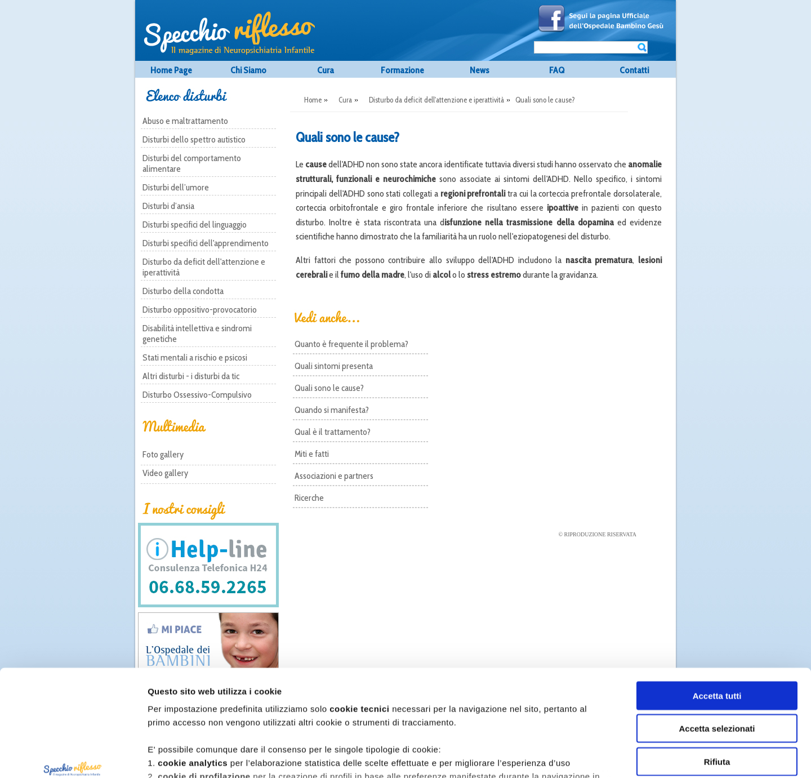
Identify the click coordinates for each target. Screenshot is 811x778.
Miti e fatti (312, 453)
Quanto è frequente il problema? (351, 344)
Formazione (402, 70)
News (479, 70)
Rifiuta (717, 670)
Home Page (171, 70)
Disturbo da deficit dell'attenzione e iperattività (203, 267)
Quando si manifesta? (332, 409)
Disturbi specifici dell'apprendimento (205, 243)
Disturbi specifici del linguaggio (194, 224)
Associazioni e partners (334, 475)
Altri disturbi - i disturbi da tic (190, 376)
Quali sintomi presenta (334, 366)
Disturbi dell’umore (175, 187)
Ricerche (309, 497)
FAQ (556, 70)
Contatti (634, 70)
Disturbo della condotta (183, 291)
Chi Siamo (248, 70)
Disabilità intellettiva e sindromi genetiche (197, 333)
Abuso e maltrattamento (185, 120)
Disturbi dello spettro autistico (194, 139)
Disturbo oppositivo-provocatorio (199, 309)
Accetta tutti (717, 604)
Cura (325, 70)
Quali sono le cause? (329, 388)
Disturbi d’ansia (168, 206)
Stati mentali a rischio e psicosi (194, 357)
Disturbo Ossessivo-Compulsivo (197, 394)
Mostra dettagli (622, 756)
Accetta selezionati (717, 637)
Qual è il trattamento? (333, 431)
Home (313, 99)
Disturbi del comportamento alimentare (191, 163)
